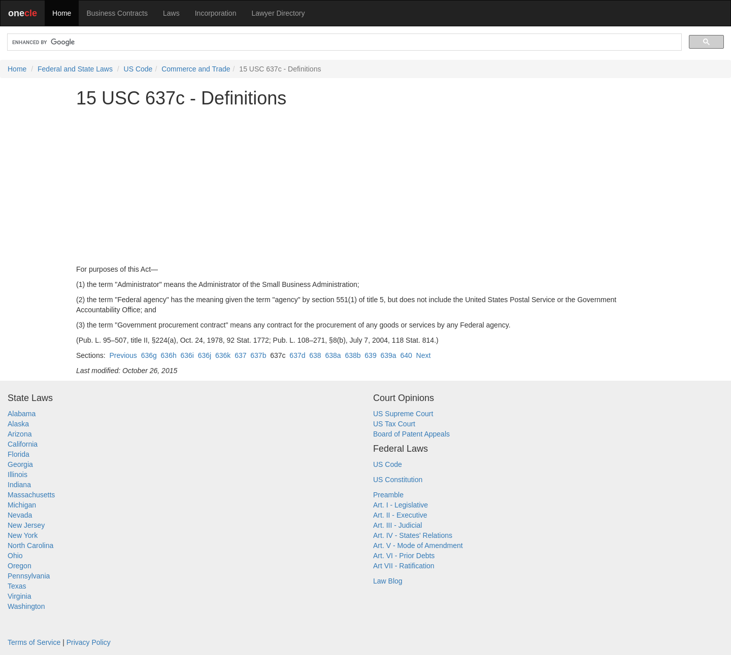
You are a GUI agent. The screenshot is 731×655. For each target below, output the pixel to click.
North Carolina (30, 545)
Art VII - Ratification (404, 566)
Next (423, 355)
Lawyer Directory (278, 13)
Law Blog (388, 581)
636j (204, 355)
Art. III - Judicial (397, 525)
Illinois (17, 474)
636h (169, 355)
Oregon (19, 566)
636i (187, 355)
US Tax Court (394, 424)
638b (352, 355)
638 (315, 355)
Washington (26, 606)
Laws (171, 13)
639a (388, 355)
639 (370, 355)
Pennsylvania (29, 576)
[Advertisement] (365, 186)
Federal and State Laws (75, 69)
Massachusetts (31, 495)
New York (23, 535)
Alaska (18, 424)
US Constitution (397, 480)
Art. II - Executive (400, 515)
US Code (138, 69)
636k (222, 355)
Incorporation (216, 13)
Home (61, 13)
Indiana (19, 485)
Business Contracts (117, 13)
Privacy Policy (89, 642)
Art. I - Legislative (400, 505)
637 (240, 355)
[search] (343, 42)
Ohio (15, 556)
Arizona (19, 434)
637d (297, 355)
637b (258, 355)
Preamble (388, 495)
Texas (17, 586)
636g (149, 355)
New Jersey (26, 525)
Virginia (19, 596)
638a (333, 355)
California (23, 444)
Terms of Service (34, 642)
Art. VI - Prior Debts (404, 556)
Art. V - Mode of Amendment (418, 545)
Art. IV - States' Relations (412, 535)
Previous (123, 355)
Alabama (22, 414)
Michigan (22, 505)
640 (406, 355)
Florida (18, 454)
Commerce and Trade (195, 69)
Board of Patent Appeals (411, 434)
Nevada (20, 515)
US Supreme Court (403, 414)
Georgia (20, 464)
